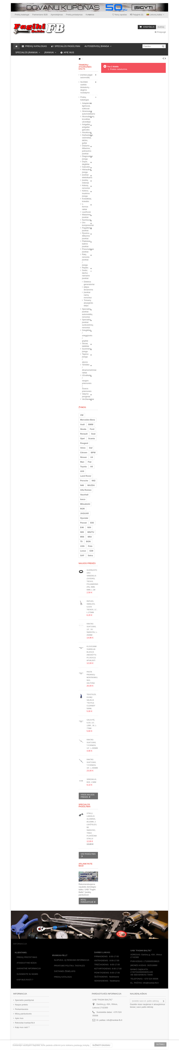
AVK (82, 471)
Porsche (84, 480)
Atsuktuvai (85, 132)
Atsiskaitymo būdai (27, 963)
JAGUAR (84, 513)
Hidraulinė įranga (85, 170)
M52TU (90, 532)
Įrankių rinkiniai (85, 181)
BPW (93, 452)
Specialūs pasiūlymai (84, 805)
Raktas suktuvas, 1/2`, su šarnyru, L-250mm (92, 629)
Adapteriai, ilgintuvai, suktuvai (85, 106)
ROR (82, 509)
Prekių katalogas (84, 98)
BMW (90, 424)
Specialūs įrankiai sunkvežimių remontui (85, 323)
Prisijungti (160, 32)
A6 (91, 466)
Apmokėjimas (57, 14)
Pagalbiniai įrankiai (85, 229)
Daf (90, 448)
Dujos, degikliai (85, 162)
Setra (90, 555)
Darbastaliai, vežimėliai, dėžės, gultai (85, 139)
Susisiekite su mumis (27, 974)
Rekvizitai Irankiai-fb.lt (25, 1023)
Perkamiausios (21, 1009)
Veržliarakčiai (85, 399)
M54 (90, 537)
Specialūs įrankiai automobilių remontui (85, 313)
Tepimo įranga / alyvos (85, 358)
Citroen (83, 452)
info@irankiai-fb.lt (114, 1020)
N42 (93, 480)
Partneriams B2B (40, 14)
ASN (82, 546)
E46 (82, 527)
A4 (91, 457)
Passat (83, 523)
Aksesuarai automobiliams (85, 112)
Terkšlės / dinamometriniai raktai (85, 369)
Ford (92, 429)
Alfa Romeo (85, 490)
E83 (92, 523)
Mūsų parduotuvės (23, 1014)
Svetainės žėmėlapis (64, 971)
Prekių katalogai (22, 14)
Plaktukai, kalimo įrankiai (85, 244)
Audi (82, 424)
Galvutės (85, 167)
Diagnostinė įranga (85, 157)
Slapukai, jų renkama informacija (71, 960)
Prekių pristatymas (74, 14)
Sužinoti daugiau (101, 1045)
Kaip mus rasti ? (25, 980)
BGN (88, 541)
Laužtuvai (85, 212)
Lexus (83, 551)
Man (82, 462)
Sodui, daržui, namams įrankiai (85, 274)
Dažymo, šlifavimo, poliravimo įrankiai (85, 149)
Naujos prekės (87, 563)
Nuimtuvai (85, 220)
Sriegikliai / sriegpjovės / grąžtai (85, 335)
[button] (98, 46)
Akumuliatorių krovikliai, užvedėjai (85, 119)
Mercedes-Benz (87, 420)
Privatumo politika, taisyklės (69, 966)
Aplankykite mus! (85, 865)
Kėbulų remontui (85, 186)
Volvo (82, 448)
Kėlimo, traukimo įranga (85, 193)
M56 (82, 537)
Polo (90, 546)
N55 (82, 532)
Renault (84, 434)
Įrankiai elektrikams (85, 176)
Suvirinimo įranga (85, 350)
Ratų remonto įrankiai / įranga (85, 259)
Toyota (83, 466)
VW (81, 415)
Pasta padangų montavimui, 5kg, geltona (92, 677)
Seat (93, 434)
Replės (85, 267)
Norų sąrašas (119, 14)
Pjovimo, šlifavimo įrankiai (85, 236)
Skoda (83, 429)
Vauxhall (84, 494)
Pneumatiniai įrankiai (85, 250)
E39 (91, 551)
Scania (91, 438)
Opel (82, 438)
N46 (82, 485)
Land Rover (85, 476)
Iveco (82, 499)
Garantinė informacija (29, 968)
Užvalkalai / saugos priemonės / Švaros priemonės (85, 383)
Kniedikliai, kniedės (85, 200)
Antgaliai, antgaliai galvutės (85, 127)
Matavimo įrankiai (85, 215)
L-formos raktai (85, 206)
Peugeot (84, 443)
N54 (89, 527)
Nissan (83, 457)
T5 (81, 541)
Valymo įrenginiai (85, 395)
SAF (82, 555)
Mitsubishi (85, 504)
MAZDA (91, 485)
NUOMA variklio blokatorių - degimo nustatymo (85, 87)
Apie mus (19, 1018)
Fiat (89, 462)
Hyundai (84, 518)
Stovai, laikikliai (85, 344)
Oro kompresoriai (85, 223)
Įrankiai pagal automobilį (86, 76)
